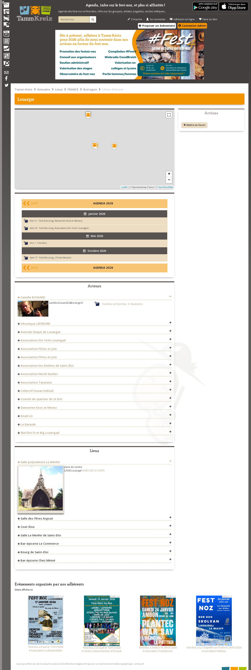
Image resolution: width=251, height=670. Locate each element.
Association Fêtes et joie (39, 349)
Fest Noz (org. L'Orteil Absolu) (55, 257)
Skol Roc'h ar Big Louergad (40, 433)
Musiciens (137, 304)
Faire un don (208, 19)
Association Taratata (36, 382)
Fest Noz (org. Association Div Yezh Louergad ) (64, 228)
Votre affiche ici (24, 589)
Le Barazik (28, 424)
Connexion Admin (192, 26)
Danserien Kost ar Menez (39, 407)
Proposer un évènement (157, 26)
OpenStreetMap (165, 187)
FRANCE (73, 89)
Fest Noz (42, 242)
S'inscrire (135, 19)
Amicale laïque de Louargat (41, 332)
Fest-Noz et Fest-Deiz (114, 304)
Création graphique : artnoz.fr (128, 663)
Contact (45, 663)
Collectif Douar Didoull (37, 391)
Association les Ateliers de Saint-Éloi (47, 365)
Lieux (59, 89)
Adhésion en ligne (182, 19)
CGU (62, 663)
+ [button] (169, 174)
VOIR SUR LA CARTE (93, 470)
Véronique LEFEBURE (35, 323)
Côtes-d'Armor (112, 89)
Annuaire (43, 89)
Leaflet (124, 187)
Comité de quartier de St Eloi (41, 399)
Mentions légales (75, 663)
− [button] (169, 180)
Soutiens (54, 663)
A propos (22, 663)
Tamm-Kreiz (23, 89)
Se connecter (156, 19)
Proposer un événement (98, 663)
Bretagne (90, 89)
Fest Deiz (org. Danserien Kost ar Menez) (60, 220)
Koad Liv (27, 416)
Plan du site (33, 663)
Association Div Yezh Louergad (43, 340)
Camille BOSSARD (33, 297)
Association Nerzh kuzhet (39, 374)
